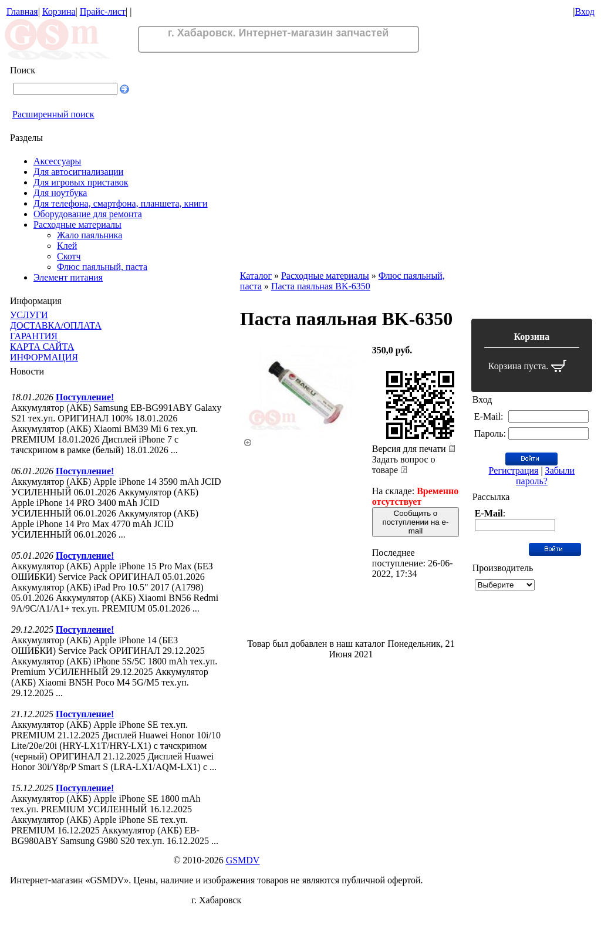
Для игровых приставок (80, 182)
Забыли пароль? (545, 475)
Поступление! (85, 397)
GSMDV (243, 860)
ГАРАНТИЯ (34, 336)
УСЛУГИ (29, 315)
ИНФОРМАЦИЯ (44, 357)
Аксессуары (57, 161)
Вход (585, 11)
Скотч (68, 256)
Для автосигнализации (78, 172)
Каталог (256, 276)
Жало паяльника (89, 235)
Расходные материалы (77, 224)
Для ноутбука (60, 193)
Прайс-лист (103, 11)
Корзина (59, 11)
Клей (67, 246)
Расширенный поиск (53, 114)
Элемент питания (68, 277)
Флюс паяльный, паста (102, 267)
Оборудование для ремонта (87, 214)
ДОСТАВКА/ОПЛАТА (56, 325)
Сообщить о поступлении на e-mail (415, 522)
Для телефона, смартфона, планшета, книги (120, 203)
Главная (22, 11)
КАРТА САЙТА (42, 347)
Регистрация (514, 470)
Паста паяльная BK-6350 (320, 286)
